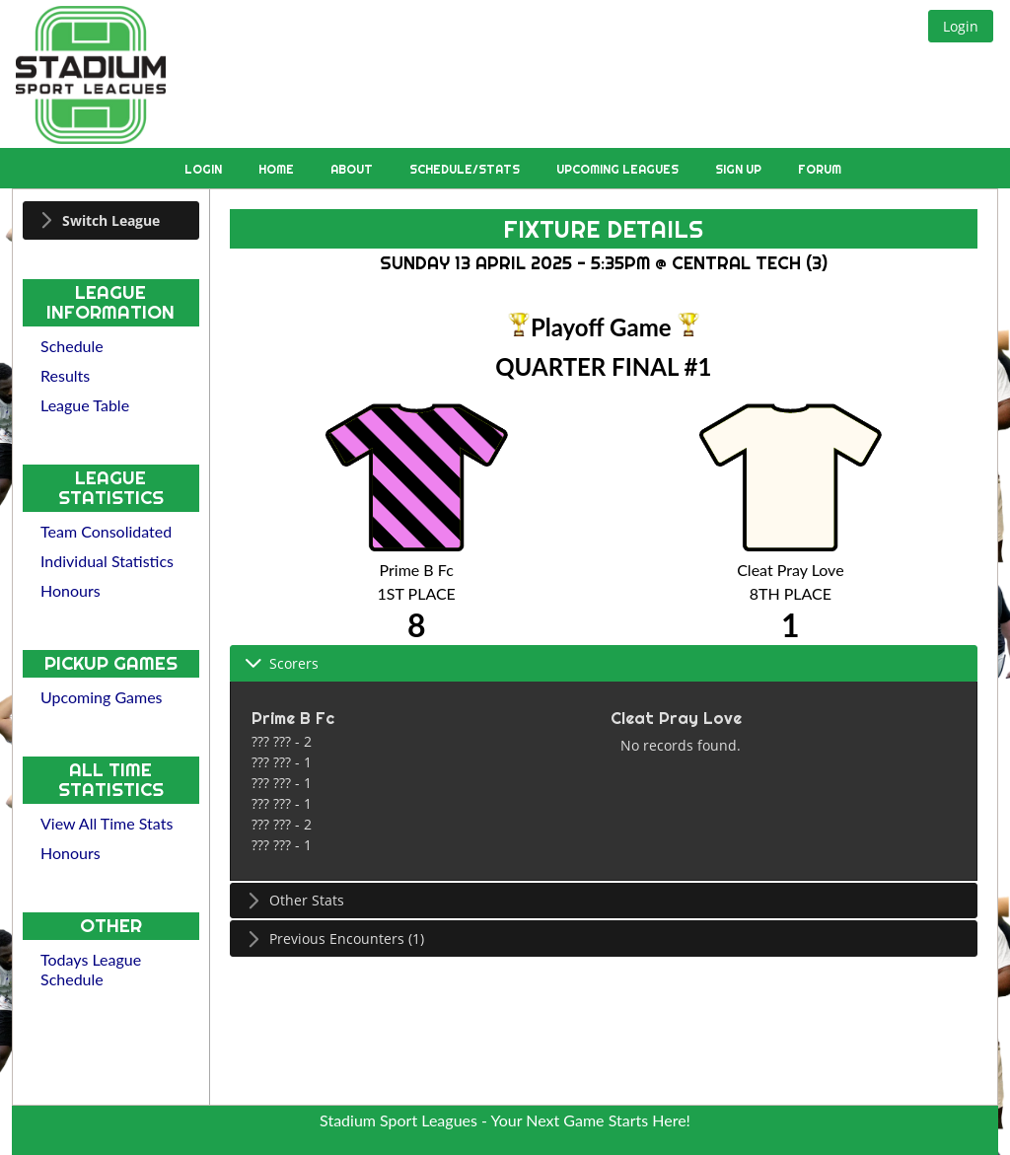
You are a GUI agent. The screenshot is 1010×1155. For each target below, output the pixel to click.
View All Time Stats (106, 823)
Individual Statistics (107, 560)
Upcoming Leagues (619, 169)
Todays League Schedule (90, 969)
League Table (84, 405)
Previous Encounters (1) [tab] (334, 938)
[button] (960, 26)
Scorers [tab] (282, 663)
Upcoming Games (101, 696)
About (353, 169)
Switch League (111, 220)
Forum (819, 169)
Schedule (72, 345)
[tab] (111, 220)
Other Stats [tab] (294, 900)
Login (204, 169)
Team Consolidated (106, 531)
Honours (70, 590)
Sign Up (739, 169)
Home (277, 169)
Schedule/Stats (466, 169)
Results (65, 375)
